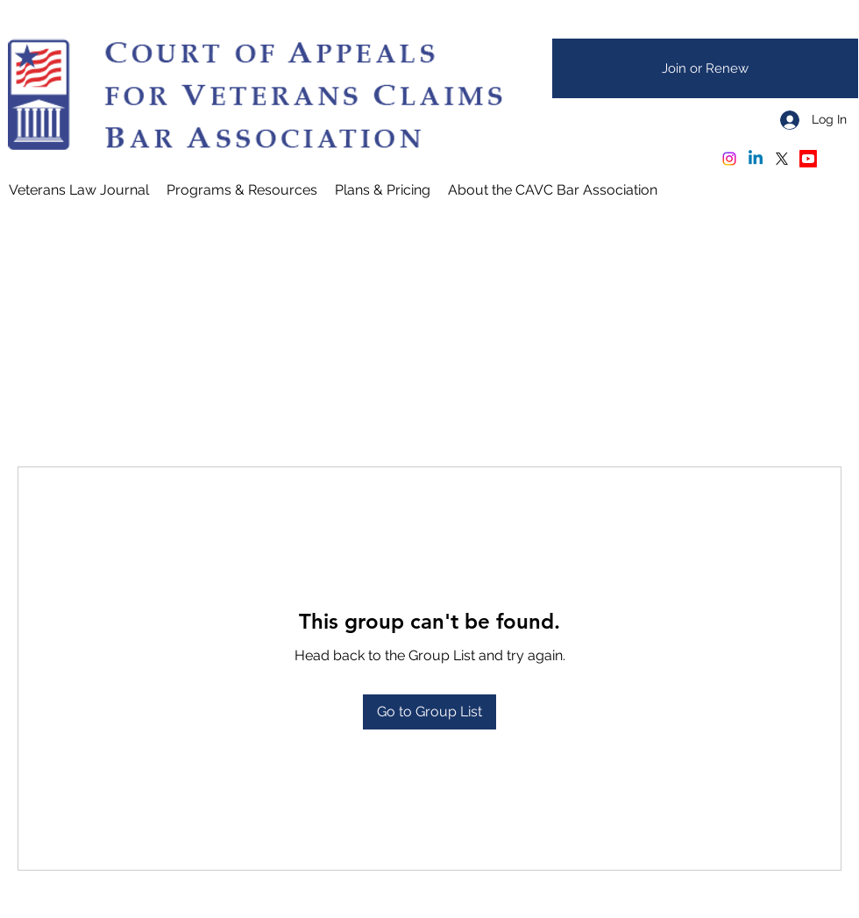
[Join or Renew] (705, 68)
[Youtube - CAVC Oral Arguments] (808, 158)
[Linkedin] (755, 158)
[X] (782, 158)
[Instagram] (729, 158)
